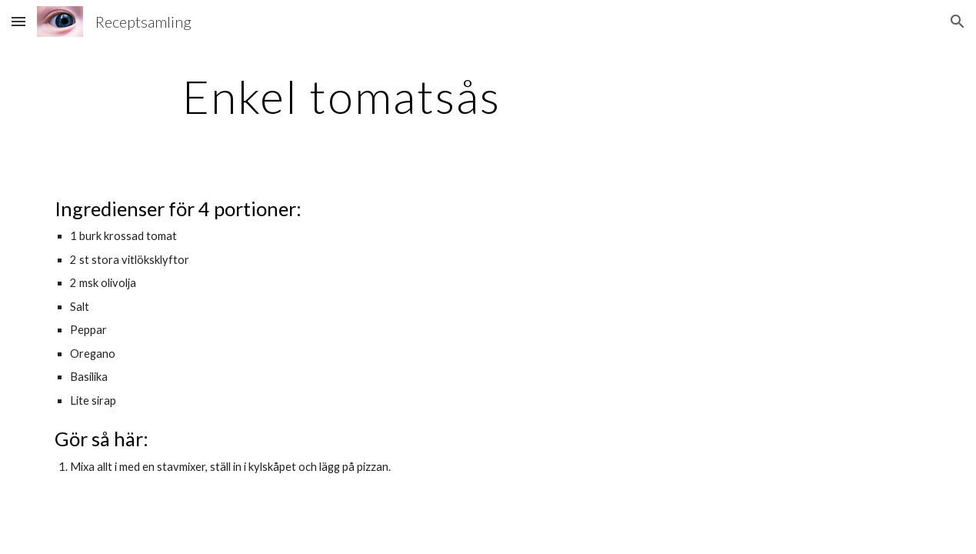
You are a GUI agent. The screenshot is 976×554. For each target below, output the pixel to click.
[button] (18, 21)
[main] (341, 96)
